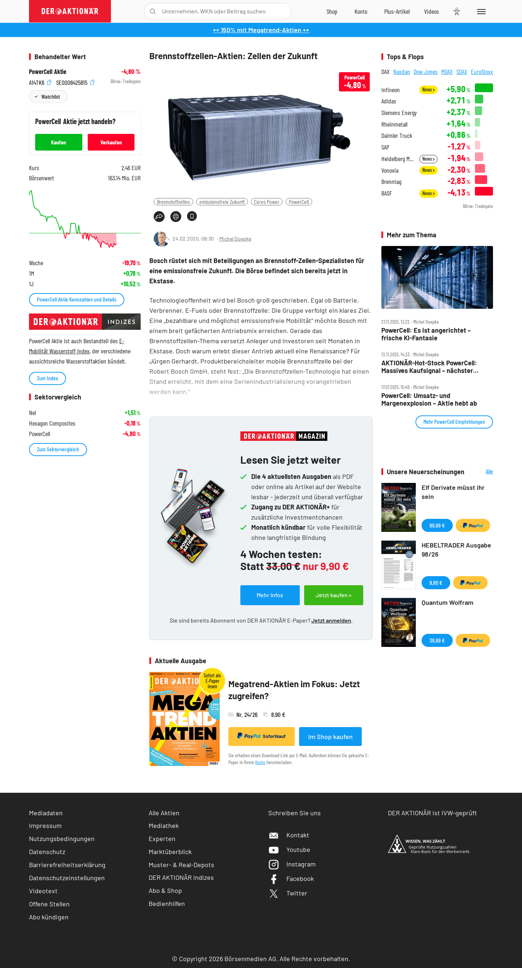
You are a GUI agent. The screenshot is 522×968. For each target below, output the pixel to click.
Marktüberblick (170, 852)
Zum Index (47, 377)
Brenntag (391, 181)
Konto (260, 762)
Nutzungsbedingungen (62, 838)
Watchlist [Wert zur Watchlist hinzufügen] (50, 96)
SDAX (461, 71)
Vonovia (389, 170)
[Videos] (431, 11)
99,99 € (437, 525)
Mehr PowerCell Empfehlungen (454, 421)
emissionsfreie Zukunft (222, 201)
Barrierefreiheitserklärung (67, 865)
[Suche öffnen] (153, 11)
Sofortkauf (261, 736)
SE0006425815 (75, 81)
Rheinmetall (394, 124)
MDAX (447, 71)
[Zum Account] (361, 11)
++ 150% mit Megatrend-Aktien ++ (261, 30)
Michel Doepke (235, 238)
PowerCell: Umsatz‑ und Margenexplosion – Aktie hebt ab (429, 399)
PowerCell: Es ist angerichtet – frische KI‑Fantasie (426, 334)
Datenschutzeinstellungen (67, 878)
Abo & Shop (165, 890)
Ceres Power (266, 201)
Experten (162, 838)
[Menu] (480, 11)
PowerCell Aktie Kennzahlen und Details (76, 299)
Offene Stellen (49, 904)
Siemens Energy (399, 112)
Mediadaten (46, 813)
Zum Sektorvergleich (58, 449)
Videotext (43, 891)
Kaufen (58, 142)
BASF (386, 193)
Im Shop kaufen (330, 737)
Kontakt (288, 835)
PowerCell (299, 201)
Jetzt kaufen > (334, 594)
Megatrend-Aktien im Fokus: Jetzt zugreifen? (294, 689)
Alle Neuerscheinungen (480, 472)
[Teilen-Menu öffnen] (159, 216)
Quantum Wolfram (447, 602)
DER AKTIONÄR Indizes (181, 877)
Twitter (287, 893)
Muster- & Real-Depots (181, 865)
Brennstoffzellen (173, 201)
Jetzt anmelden (331, 620)
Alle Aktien (164, 813)
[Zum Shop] (332, 11)
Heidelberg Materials (398, 159)
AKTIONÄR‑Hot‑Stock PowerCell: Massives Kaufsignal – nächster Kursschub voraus (429, 366)
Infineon (390, 90)
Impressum (45, 825)
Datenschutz (47, 852)
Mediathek (164, 825)
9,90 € (436, 582)
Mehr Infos (270, 594)
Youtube (289, 849)
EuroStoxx (482, 71)
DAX (385, 71)
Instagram (292, 864)
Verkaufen (111, 142)
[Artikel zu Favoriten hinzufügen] (192, 216)
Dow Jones (426, 71)
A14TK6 (40, 81)
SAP (385, 147)
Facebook (291, 878)
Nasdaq (401, 71)
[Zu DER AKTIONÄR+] (397, 11)
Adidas (388, 101)
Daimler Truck (396, 135)
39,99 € (437, 640)
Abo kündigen (49, 917)
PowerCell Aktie (47, 71)
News (428, 89)
